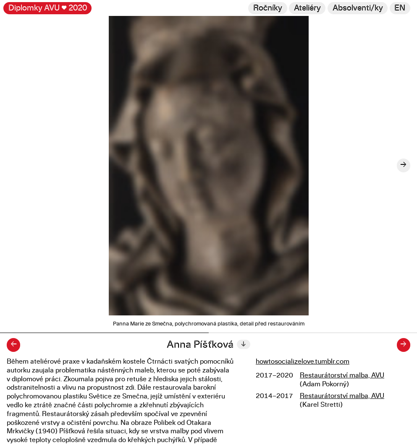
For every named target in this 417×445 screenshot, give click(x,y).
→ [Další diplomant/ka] (403, 345)
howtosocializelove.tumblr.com (302, 361)
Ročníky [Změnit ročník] (267, 8)
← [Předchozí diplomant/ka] (13, 345)
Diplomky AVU (47, 8)
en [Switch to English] (399, 8)
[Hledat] (358, 8)
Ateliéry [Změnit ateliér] (307, 8)
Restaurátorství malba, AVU (342, 375)
